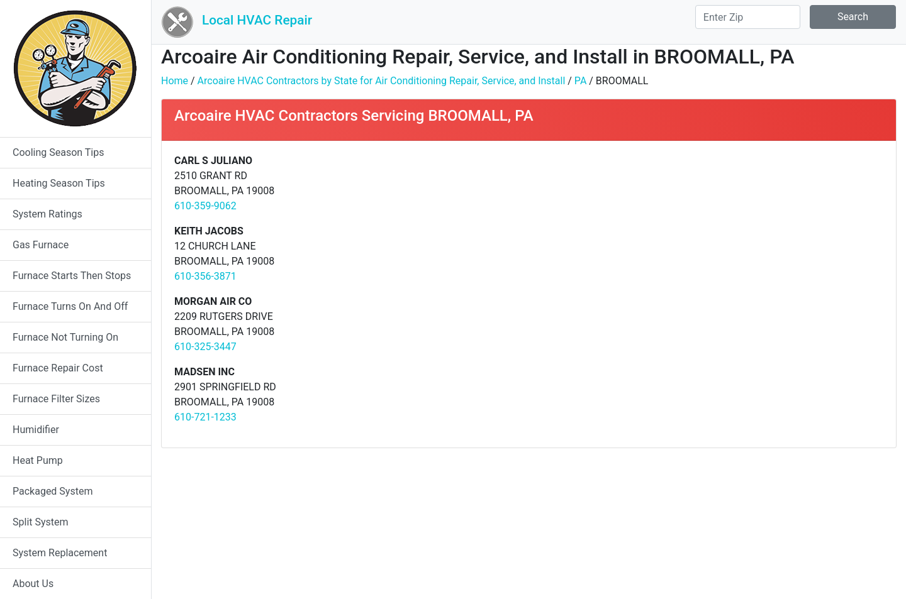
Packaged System (52, 491)
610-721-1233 (205, 417)
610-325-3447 (205, 347)
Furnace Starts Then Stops (72, 276)
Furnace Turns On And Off (70, 306)
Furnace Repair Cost (58, 368)
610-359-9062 (205, 206)
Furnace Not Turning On (65, 337)
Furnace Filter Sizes (56, 399)
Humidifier (36, 430)
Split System (41, 522)
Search (852, 17)
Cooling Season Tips (58, 152)
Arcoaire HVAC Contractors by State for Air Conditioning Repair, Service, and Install (382, 81)
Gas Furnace (41, 245)
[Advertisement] (710, 241)
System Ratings (47, 214)
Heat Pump (38, 460)
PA (580, 81)
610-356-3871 (205, 276)
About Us (33, 584)
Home (174, 81)
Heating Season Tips (59, 183)
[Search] (747, 17)
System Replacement (60, 553)
